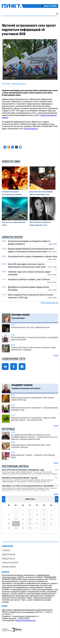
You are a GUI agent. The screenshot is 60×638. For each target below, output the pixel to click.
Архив (56, 355)
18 (44, 519)
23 (30, 524)
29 (23, 528)
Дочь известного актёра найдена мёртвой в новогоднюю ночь (41, 193)
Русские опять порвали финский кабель (13, 223)
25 (44, 524)
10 (37, 515)
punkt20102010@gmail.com (25, 620)
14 (16, 519)
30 (30, 528)
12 (51, 515)
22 (23, 524)
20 (9, 524)
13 (9, 519)
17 (37, 519)
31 (37, 528)
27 (9, 528)
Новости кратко (10, 562)
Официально (8, 558)
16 (30, 519)
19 (51, 519)
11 (44, 515)
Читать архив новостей (49, 303)
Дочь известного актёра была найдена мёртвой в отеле (40, 223)
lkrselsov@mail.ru (31, 128)
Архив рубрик (9, 567)
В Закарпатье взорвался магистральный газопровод (11, 193)
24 (37, 524)
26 (51, 524)
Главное (6, 550)
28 (16, 528)
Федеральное (8, 554)
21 (16, 524)
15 (23, 519)
